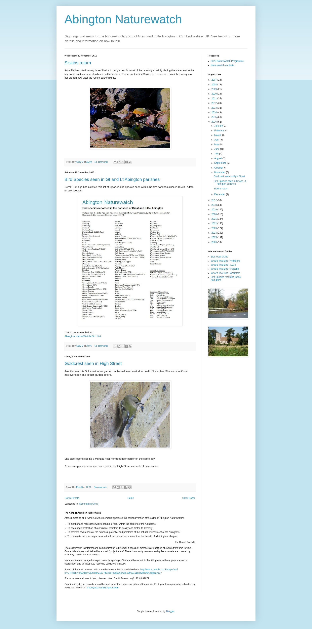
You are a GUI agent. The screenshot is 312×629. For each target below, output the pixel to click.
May (216, 144)
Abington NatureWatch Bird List (82, 336)
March (218, 135)
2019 (214, 209)
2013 (214, 107)
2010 (214, 93)
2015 (214, 117)
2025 (214, 237)
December (220, 194)
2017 (214, 200)
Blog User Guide (219, 256)
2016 (214, 121)
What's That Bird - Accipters (225, 273)
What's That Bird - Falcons (225, 268)
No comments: (102, 162)
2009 (214, 89)
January (218, 125)
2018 (214, 205)
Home (131, 498)
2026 (214, 242)
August (218, 158)
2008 (214, 84)
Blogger (170, 611)
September (220, 163)
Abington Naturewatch (123, 19)
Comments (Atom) (88, 503)
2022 (214, 223)
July (216, 153)
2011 (214, 98)
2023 (214, 228)
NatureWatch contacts (222, 65)
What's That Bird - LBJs (223, 264)
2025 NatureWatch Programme (227, 61)
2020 (214, 214)
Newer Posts (72, 498)
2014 (214, 112)
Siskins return (77, 62)
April (217, 139)
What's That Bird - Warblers (225, 260)
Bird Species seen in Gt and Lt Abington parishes (112, 179)
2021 (214, 218)
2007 (214, 79)
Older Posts (188, 498)
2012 (214, 103)
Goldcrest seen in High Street (93, 363)
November (220, 172)
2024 (214, 232)
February (219, 130)
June (217, 149)
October (218, 167)
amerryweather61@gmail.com (102, 587)
